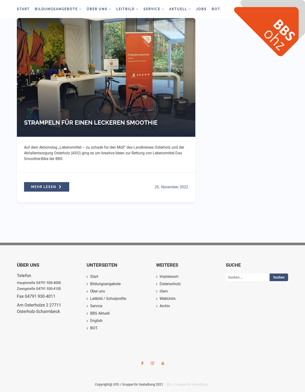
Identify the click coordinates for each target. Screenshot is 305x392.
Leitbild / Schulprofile (108, 298)
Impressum (169, 276)
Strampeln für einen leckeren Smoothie (90, 122)
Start (23, 9)
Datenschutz (170, 284)
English (96, 320)
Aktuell (180, 9)
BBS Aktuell (100, 313)
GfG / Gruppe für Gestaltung (187, 384)
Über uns (97, 291)
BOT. (216, 9)
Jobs (201, 9)
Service (153, 9)
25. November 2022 (171, 187)
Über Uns (99, 9)
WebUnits (168, 298)
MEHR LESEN (46, 187)
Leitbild (127, 9)
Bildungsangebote (58, 9)
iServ (164, 291)
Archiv (165, 306)
